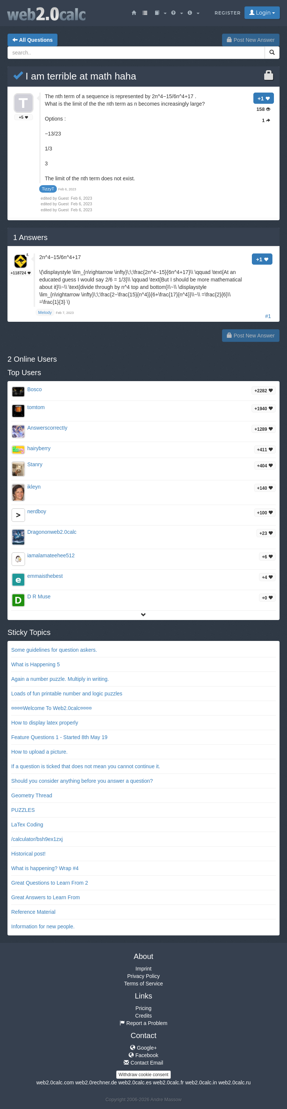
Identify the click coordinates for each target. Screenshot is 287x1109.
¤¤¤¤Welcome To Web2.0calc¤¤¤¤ (51, 708)
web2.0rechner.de (96, 1082)
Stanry (34, 464)
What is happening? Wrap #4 (44, 868)
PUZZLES (23, 810)
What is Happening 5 (35, 664)
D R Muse (38, 596)
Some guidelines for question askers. (54, 650)
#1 (268, 316)
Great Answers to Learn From (45, 897)
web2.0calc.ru (234, 1082)
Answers (30, 237)
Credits (143, 1016)
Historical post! (28, 854)
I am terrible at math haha (74, 76)
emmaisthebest (45, 576)
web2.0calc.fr (168, 1082)
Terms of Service (143, 984)
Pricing (144, 1008)
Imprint (144, 969)
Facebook (143, 1055)
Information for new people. (43, 926)
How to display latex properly (44, 723)
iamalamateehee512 (51, 555)
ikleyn (34, 487)
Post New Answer (251, 40)
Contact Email (143, 1063)
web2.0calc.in (201, 1082)
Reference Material (33, 912)
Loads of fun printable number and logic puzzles (66, 694)
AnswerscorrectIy (47, 428)
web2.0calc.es (135, 1082)
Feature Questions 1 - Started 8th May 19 (59, 737)
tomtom (36, 407)
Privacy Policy (143, 976)
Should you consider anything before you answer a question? (82, 781)
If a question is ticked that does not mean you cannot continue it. (85, 766)
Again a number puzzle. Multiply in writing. (60, 679)
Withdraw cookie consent (143, 1074)
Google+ (143, 1048)
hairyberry (38, 448)
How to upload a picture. (39, 752)
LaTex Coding (27, 825)
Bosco (34, 389)
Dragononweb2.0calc (52, 532)
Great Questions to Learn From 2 (49, 883)
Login (262, 12)
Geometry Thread (31, 795)
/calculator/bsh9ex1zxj (37, 839)
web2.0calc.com (55, 1082)
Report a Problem (143, 1023)
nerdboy (36, 511)
